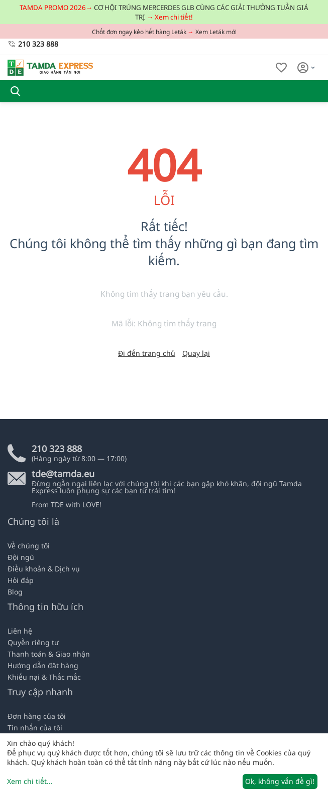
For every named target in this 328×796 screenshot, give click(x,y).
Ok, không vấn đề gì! (279, 781)
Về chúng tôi (29, 545)
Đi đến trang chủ (146, 353)
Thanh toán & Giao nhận (49, 654)
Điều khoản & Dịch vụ (44, 568)
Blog (15, 591)
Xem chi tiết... (30, 781)
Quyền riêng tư (33, 642)
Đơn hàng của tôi (37, 716)
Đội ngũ (21, 557)
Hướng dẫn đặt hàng (43, 665)
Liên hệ (20, 631)
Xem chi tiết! (174, 17)
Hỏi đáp (21, 580)
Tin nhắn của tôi (35, 727)
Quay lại (196, 353)
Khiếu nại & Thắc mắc (44, 677)
